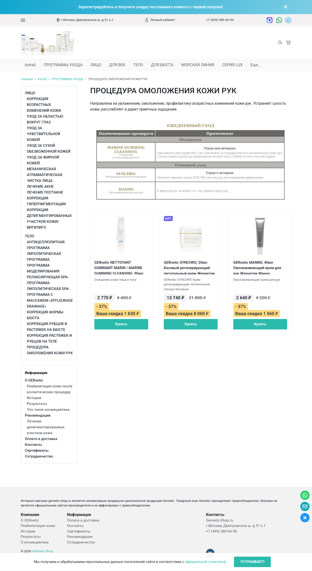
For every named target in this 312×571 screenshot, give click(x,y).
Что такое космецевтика (48, 409)
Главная (27, 79)
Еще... (255, 65)
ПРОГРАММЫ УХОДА (63, 65)
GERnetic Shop (42, 551)
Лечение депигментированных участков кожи (46, 427)
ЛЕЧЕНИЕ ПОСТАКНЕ (45, 192)
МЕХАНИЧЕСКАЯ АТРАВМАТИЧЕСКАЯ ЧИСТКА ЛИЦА (44, 175)
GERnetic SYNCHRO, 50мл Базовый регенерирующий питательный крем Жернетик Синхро (189, 267)
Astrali (30, 65)
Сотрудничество (81, 542)
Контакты (75, 526)
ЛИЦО (95, 65)
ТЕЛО (138, 65)
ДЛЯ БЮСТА (162, 65)
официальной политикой (205, 562)
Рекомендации (80, 536)
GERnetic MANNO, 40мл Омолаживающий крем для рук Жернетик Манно (257, 267)
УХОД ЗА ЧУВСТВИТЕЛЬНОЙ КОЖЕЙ (43, 134)
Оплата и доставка (83, 520)
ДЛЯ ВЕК (117, 65)
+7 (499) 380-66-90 (220, 20)
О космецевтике (35, 542)
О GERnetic (30, 520)
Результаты (37, 404)
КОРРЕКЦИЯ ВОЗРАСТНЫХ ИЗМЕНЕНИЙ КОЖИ (44, 105)
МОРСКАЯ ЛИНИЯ (197, 65)
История (34, 398)
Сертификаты (78, 531)
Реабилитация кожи (38, 526)
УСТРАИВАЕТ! (252, 562)
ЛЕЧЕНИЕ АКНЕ (40, 186)
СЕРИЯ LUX (232, 65)
